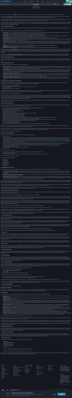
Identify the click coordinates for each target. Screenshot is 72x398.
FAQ (37, 372)
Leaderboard (27, 370)
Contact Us (38, 374)
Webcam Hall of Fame (17, 375)
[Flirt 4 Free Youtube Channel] (17, 390)
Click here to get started (64, 384)
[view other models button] (7, 1)
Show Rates (3, 369)
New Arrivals (27, 369)
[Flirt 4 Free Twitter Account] (12, 390)
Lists (37, 370)
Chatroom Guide (39, 371)
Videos (26, 366)
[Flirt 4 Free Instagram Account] (15, 390)
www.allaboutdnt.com (19, 260)
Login (49, 366)
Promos (2, 375)
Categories (27, 371)
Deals (2, 377)
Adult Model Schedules (5, 373)
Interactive (3, 371)
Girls (2, 4)
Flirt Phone (3, 374)
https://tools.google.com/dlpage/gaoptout (18, 141)
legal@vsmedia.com (4, 126)
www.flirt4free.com (4, 17)
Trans (8, 4)
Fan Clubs (3, 372)
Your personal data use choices (53, 145)
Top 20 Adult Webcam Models (18, 366)
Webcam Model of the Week (18, 370)
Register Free (3, 368)
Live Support (39, 368)
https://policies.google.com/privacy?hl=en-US (54, 140)
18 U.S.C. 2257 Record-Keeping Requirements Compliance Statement (60, 389)
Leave (52, 394)
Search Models (15, 369)
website (47, 185)
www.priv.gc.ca (3, 222)
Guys (5, 4)
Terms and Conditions (39, 210)
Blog (2, 378)
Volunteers (27, 372)
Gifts (49, 370)
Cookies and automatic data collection (62, 172)
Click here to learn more (64, 371)
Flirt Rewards (50, 369)
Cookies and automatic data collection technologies (44, 74)
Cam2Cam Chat (4, 370)
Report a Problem (40, 366)
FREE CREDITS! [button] (36, 4)
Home (2, 366)
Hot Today (26, 368)
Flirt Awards (15, 373)
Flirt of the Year (15, 374)
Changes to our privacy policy (25, 23)
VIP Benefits (50, 368)
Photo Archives (15, 372)
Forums (38, 369)
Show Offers (3, 376)
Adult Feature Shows (16, 371)
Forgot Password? (40, 373)
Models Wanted (16, 368)
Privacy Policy (25, 395)
